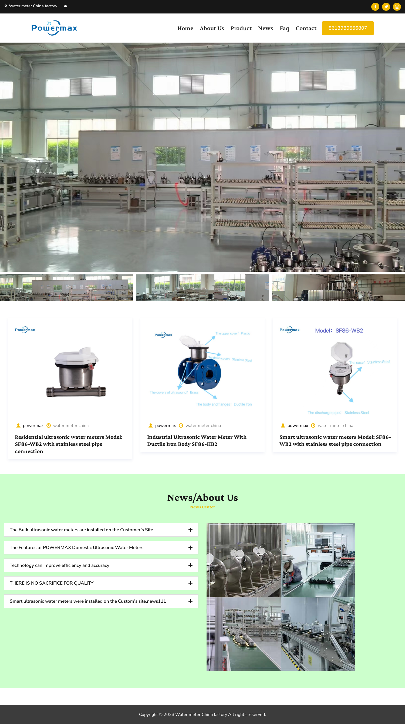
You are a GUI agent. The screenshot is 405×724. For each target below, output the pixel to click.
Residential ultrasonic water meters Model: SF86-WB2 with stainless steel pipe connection (69, 443)
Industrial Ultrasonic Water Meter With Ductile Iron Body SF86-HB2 (197, 440)
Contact (306, 28)
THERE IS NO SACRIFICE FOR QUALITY (51, 583)
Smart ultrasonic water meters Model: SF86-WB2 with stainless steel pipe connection (335, 440)
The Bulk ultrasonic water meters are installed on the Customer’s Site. (82, 530)
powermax (29, 426)
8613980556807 (348, 28)
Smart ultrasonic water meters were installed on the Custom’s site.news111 (88, 601)
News (265, 28)
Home (185, 28)
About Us (212, 28)
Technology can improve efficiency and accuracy (59, 565)
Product (241, 28)
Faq (284, 28)
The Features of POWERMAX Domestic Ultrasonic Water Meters (76, 547)
